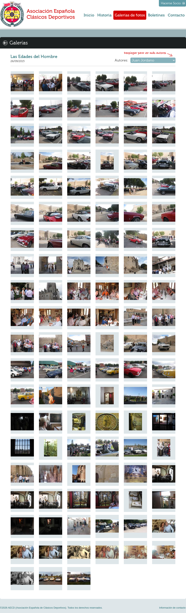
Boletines (156, 15)
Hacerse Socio (171, 3)
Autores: (121, 60)
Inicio (89, 15)
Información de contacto (172, 607)
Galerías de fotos (130, 15)
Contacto (176, 15)
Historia (104, 15)
